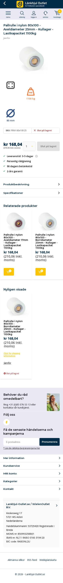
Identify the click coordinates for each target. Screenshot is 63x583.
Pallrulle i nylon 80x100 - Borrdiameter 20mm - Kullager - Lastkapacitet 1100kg (46, 241)
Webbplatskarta (47, 560)
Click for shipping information (12, 354)
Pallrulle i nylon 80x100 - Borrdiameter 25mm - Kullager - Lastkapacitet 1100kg (15, 328)
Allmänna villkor (16, 560)
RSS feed (32, 560)
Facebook (6, 421)
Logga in (34, 14)
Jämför (6, 38)
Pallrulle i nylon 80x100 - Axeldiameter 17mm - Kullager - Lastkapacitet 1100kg (16, 241)
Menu (8, 14)
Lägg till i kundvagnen (9, 271)
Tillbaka (4, 3)
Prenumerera (49, 441)
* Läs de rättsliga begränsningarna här (21, 448)
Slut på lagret (48, 146)
